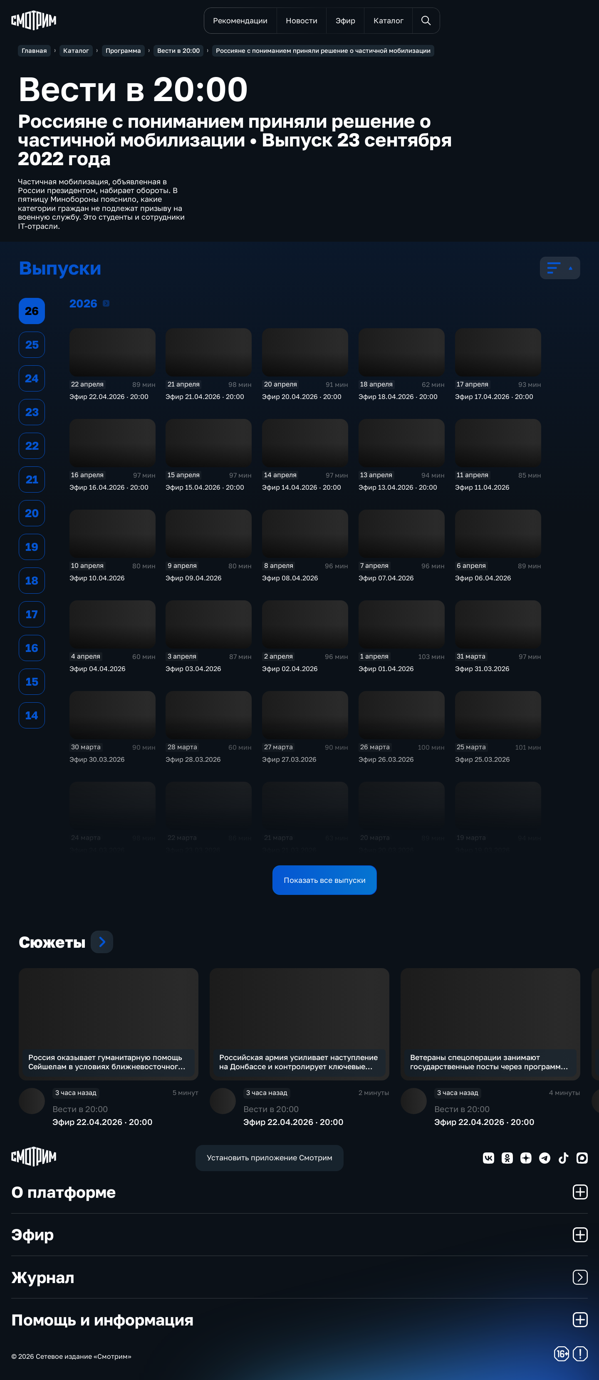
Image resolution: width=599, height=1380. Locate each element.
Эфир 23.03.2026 (193, 850)
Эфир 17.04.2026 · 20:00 (494, 396)
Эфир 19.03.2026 (482, 850)
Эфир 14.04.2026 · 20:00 (301, 487)
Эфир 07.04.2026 (386, 578)
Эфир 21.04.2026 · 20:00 (205, 396)
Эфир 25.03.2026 (482, 759)
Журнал (299, 1277)
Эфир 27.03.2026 (289, 759)
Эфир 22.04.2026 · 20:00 (109, 396)
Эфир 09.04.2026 (194, 578)
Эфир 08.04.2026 (290, 578)
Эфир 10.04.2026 (97, 578)
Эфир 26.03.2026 (386, 759)
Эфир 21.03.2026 (289, 850)
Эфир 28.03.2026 (193, 759)
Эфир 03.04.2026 (193, 668)
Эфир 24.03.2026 (97, 850)
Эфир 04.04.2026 (97, 668)
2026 (106, 303)
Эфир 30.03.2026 (97, 759)
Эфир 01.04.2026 (386, 668)
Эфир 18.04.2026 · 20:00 (398, 396)
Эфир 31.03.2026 (482, 668)
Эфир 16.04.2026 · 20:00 (109, 487)
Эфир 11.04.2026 (482, 487)
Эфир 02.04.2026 (290, 668)
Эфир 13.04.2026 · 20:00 (398, 487)
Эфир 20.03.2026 (386, 850)
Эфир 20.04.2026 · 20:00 (302, 396)
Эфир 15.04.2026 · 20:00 (205, 487)
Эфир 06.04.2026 (483, 578)
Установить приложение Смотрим (269, 1157)
